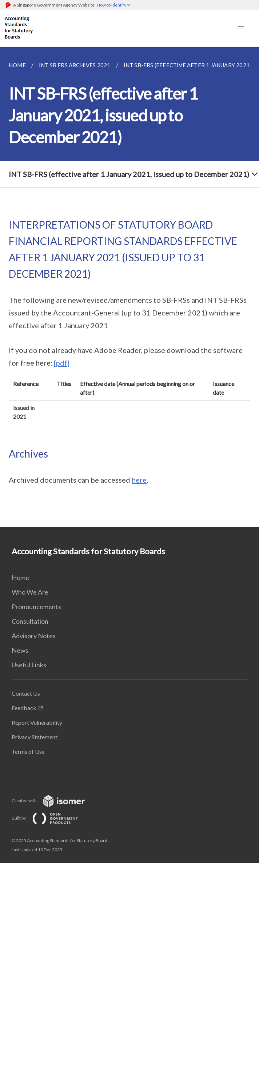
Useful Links (29, 665)
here (139, 479)
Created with (54, 800)
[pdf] (61, 362)
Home (20, 578)
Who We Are (30, 592)
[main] (129, 287)
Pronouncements (36, 607)
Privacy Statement (34, 736)
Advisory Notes (34, 636)
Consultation (30, 621)
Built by (50, 818)
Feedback (24, 707)
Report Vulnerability (37, 722)
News (20, 650)
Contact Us (26, 693)
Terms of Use (28, 751)
